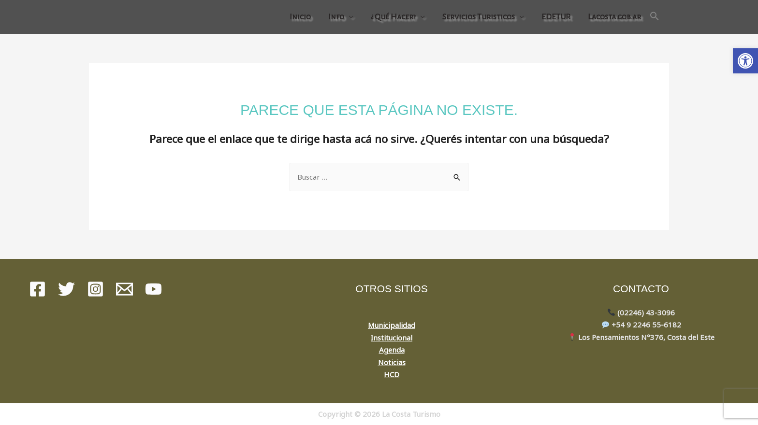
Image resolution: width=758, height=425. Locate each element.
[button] (745, 60)
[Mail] (124, 289)
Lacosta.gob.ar (614, 17)
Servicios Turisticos (478, 17)
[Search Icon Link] (654, 17)
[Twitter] (66, 289)
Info (336, 17)
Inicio (300, 17)
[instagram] (95, 289)
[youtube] (153, 289)
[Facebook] (37, 289)
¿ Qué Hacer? (393, 17)
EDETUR (555, 17)
